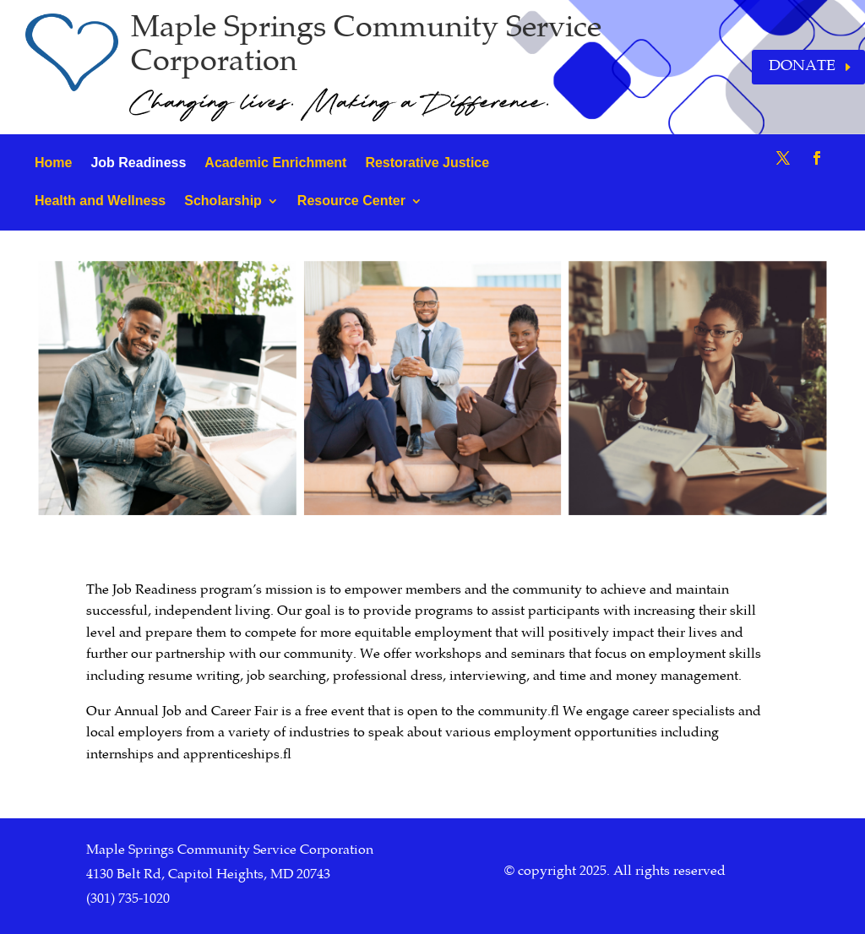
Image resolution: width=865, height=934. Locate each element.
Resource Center (351, 200)
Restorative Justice (427, 162)
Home (53, 162)
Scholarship (223, 200)
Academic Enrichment (275, 162)
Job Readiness (138, 162)
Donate (802, 66)
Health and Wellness (100, 200)
